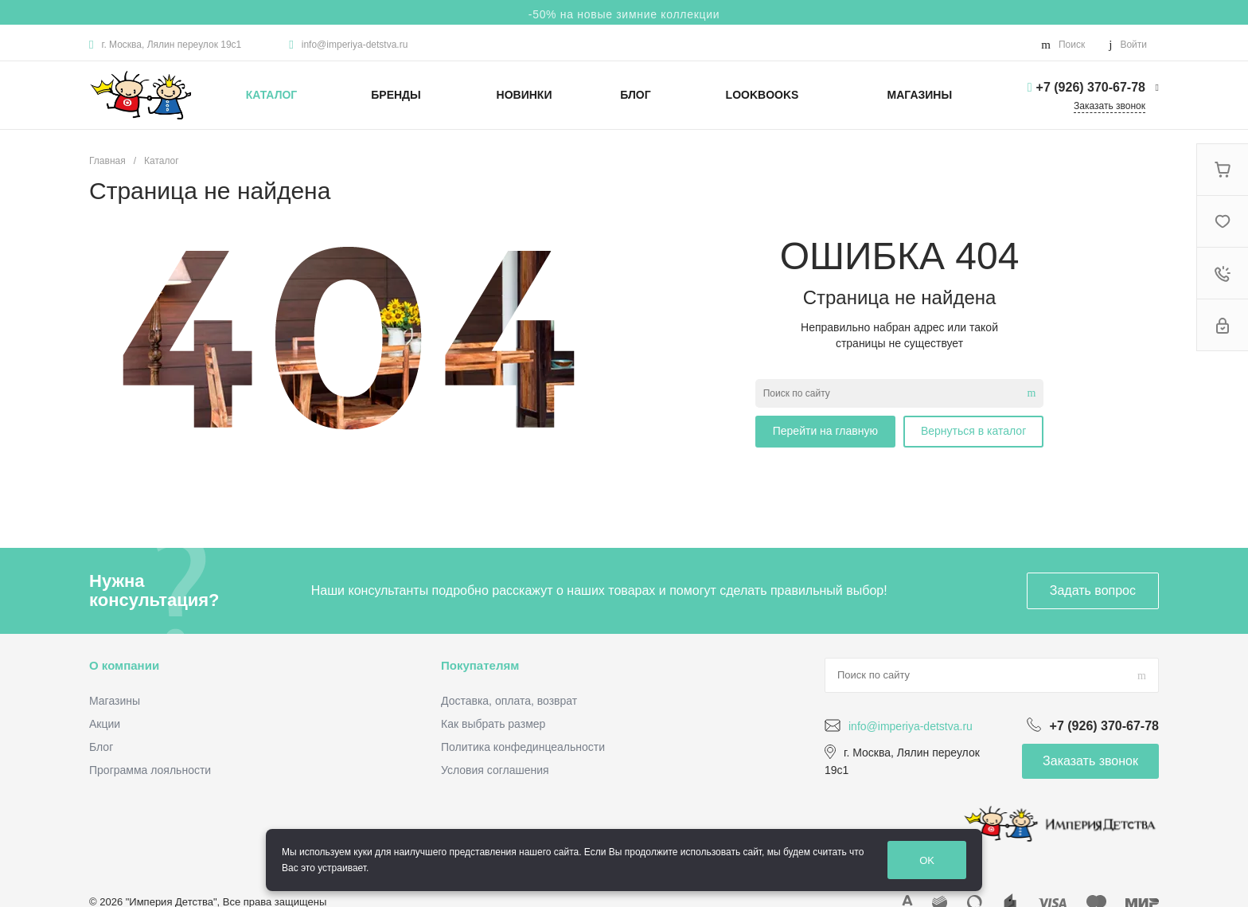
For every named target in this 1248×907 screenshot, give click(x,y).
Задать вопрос (1093, 590)
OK (926, 860)
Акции (104, 723)
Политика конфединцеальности (523, 747)
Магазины (114, 700)
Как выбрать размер (493, 723)
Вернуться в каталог (973, 430)
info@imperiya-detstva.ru (355, 44)
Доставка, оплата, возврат (509, 700)
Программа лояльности (150, 770)
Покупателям (480, 665)
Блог (101, 747)
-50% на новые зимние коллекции (624, 14)
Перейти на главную (825, 430)
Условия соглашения (495, 770)
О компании (124, 665)
